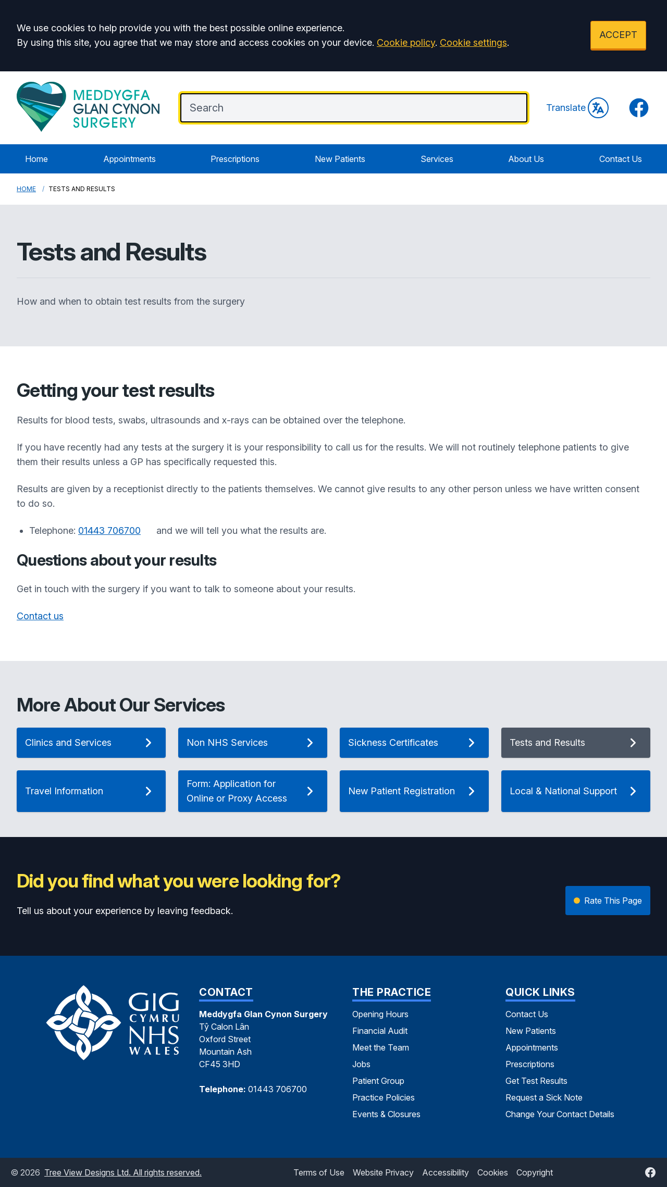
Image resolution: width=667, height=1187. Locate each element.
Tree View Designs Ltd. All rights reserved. (123, 1172)
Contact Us (620, 159)
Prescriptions (235, 159)
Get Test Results (536, 1081)
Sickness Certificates (414, 743)
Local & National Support (576, 791)
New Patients (340, 159)
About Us (526, 159)
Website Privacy (383, 1172)
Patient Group (378, 1081)
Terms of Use (318, 1172)
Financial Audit (379, 1031)
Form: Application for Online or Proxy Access (253, 791)
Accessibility (445, 1172)
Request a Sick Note (544, 1097)
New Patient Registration (414, 791)
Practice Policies (383, 1097)
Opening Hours (380, 1014)
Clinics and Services (91, 743)
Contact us (40, 615)
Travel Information (91, 791)
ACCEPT (618, 34)
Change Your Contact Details (559, 1114)
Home (36, 159)
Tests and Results (576, 743)
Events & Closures (386, 1114)
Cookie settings (473, 42)
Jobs (361, 1064)
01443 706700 (109, 530)
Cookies (492, 1172)
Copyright (534, 1172)
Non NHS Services (253, 743)
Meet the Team (380, 1047)
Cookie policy (406, 42)
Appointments (129, 159)
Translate (577, 107)
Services (437, 159)
